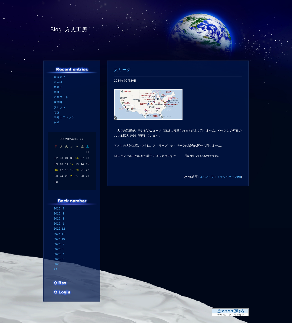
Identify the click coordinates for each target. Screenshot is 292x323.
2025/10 (59, 239)
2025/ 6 (59, 259)
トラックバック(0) (229, 176)
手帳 (57, 122)
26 (71, 176)
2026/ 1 (59, 223)
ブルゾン (59, 107)
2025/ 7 (59, 254)
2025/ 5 (59, 264)
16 (56, 170)
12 (71, 164)
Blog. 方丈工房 (68, 29)
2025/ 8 (59, 249)
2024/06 (71, 139)
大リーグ (122, 69)
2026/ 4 (59, 208)
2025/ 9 (59, 244)
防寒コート (61, 97)
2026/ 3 (59, 213)
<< (62, 139)
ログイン (62, 293)
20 (77, 170)
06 (77, 158)
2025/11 (59, 234)
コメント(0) (206, 176)
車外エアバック (64, 117)
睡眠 (57, 92)
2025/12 (59, 228)
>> (82, 139)
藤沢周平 (59, 77)
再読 (57, 112)
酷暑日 (58, 87)
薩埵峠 (58, 102)
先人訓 (58, 82)
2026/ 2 (59, 218)
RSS (60, 283)
